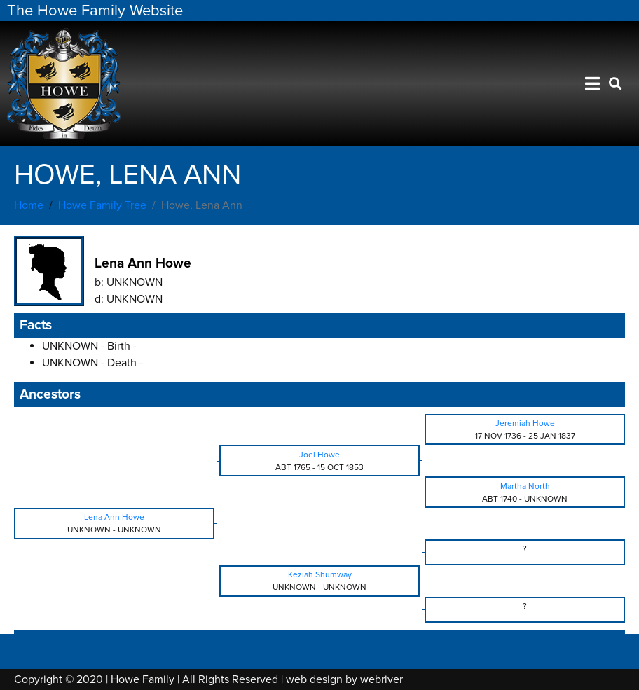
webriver (381, 679)
